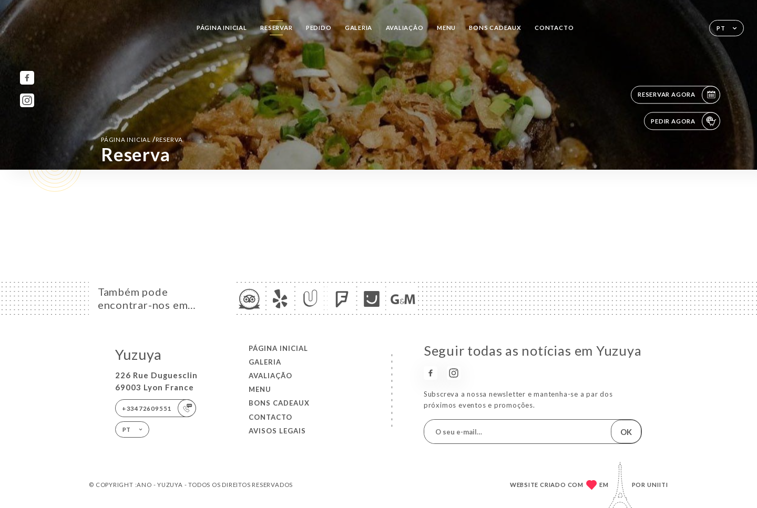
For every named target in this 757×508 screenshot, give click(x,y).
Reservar (276, 27)
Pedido (319, 27)
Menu (446, 27)
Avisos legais (277, 431)
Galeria (359, 27)
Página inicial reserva (142, 139)
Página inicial (222, 27)
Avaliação (405, 27)
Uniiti (657, 484)
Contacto (554, 27)
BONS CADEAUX (495, 27)
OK (626, 432)
